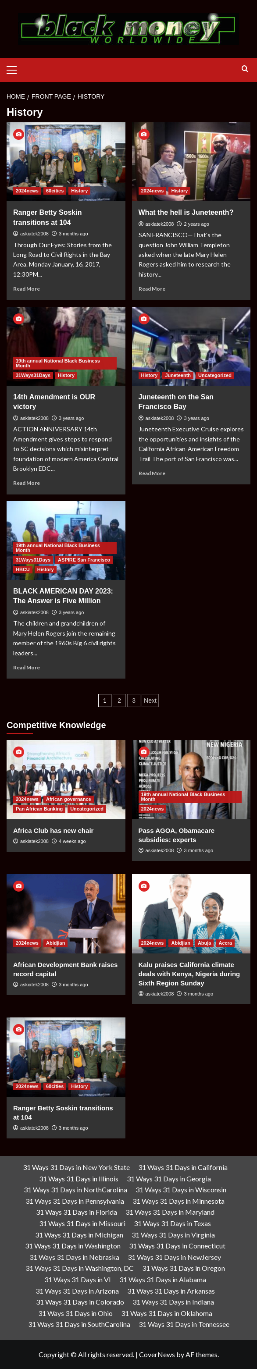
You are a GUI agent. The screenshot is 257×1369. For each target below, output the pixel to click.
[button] (15, 69)
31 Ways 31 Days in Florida (76, 1212)
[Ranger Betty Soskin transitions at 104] (66, 161)
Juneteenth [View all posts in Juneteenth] (178, 375)
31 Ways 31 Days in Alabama (162, 1279)
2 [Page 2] (119, 700)
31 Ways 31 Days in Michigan (79, 1234)
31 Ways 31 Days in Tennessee (184, 1324)
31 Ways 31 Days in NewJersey (174, 1257)
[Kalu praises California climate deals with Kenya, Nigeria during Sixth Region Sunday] (191, 913)
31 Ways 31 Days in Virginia (173, 1234)
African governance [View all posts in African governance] (68, 799)
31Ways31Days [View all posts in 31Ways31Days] (33, 375)
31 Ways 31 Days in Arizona (77, 1291)
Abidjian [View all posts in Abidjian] (55, 943)
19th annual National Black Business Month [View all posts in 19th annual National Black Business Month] (58, 363)
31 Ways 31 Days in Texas (172, 1223)
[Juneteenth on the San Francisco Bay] (191, 346)
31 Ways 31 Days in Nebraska (74, 1257)
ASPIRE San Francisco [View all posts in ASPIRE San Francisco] (84, 559)
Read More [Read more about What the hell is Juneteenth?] (152, 288)
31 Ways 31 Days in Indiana (173, 1302)
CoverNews (157, 1354)
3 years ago (71, 418)
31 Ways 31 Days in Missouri (82, 1223)
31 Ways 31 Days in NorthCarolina (75, 1189)
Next (150, 700)
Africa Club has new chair (53, 830)
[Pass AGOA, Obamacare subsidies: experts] (191, 779)
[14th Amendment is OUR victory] (66, 346)
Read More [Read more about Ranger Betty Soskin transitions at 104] (26, 288)
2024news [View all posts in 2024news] (27, 190)
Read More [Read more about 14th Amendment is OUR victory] (26, 483)
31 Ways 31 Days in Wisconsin (181, 1189)
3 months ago (73, 233)
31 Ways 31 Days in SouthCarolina (79, 1324)
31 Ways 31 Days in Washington (73, 1245)
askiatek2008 (34, 233)
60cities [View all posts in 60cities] (55, 190)
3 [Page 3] (134, 700)
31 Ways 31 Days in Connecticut (177, 1245)
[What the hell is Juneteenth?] (191, 161)
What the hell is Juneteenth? (186, 212)
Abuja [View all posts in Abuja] (204, 943)
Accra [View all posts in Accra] (225, 943)
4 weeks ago (72, 841)
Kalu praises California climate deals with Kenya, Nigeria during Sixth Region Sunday (189, 974)
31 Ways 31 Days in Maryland (169, 1212)
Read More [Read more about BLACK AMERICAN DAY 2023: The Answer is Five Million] (26, 667)
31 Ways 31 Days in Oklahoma (166, 1313)
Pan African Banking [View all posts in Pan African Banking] (39, 808)
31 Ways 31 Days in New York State (76, 1167)
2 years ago (196, 224)
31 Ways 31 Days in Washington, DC (79, 1268)
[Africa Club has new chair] (66, 779)
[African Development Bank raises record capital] (66, 913)
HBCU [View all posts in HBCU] (23, 569)
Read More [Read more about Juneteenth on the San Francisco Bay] (152, 473)
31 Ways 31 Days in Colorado (80, 1302)
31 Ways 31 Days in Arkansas (171, 1291)
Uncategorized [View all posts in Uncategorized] (215, 375)
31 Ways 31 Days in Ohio (75, 1313)
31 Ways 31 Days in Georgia (169, 1178)
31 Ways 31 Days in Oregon (183, 1268)
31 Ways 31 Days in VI (77, 1279)
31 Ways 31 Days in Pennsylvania (74, 1201)
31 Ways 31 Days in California (183, 1167)
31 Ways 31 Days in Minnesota (178, 1201)
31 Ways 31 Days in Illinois (78, 1178)
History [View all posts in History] (79, 190)
